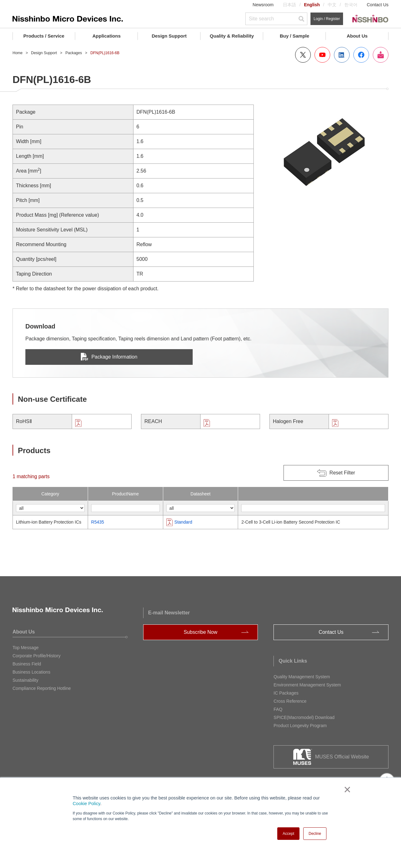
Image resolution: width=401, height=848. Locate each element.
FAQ (277, 709)
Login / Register (327, 19)
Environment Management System (307, 684)
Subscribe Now (200, 632)
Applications (106, 36)
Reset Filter (342, 472)
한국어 (350, 4)
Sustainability (26, 680)
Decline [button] (315, 833)
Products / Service (44, 36)
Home (18, 53)
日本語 (289, 4)
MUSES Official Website (342, 756)
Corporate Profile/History (36, 655)
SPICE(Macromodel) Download (304, 717)
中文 (332, 4)
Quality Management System (301, 676)
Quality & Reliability (232, 36)
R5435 (97, 522)
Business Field (27, 663)
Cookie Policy (86, 803)
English (312, 4)
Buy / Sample (294, 36)
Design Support (169, 36)
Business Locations (31, 672)
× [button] (346, 789)
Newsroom (263, 4)
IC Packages (285, 692)
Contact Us (377, 4)
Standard (183, 522)
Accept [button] (288, 833)
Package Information (109, 356)
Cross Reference (289, 701)
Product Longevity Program (300, 725)
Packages (73, 53)
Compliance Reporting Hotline (42, 688)
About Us (357, 36)
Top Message (26, 647)
